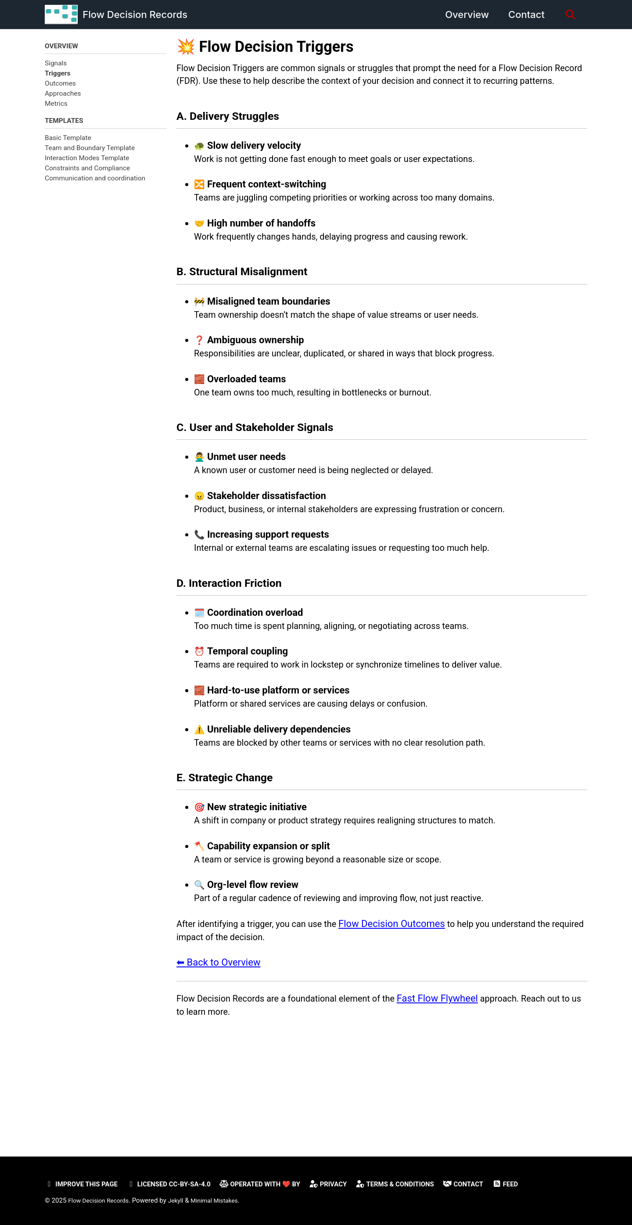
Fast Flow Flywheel (461, 1079)
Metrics (56, 105)
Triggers (57, 74)
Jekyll (183, 1200)
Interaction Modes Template (87, 161)
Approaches (63, 95)
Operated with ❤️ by (279, 1184)
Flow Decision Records (135, 14)
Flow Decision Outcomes (409, 1000)
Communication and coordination (95, 181)
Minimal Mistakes (225, 1200)
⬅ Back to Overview (218, 1041)
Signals (56, 64)
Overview (463, 14)
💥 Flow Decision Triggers (265, 46)
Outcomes (60, 85)
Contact (523, 14)
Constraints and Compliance (87, 171)
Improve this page (85, 1184)
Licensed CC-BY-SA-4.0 (179, 1184)
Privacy (352, 1184)
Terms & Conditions (424, 1184)
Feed (543, 1184)
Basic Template (68, 140)
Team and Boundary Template (90, 150)
